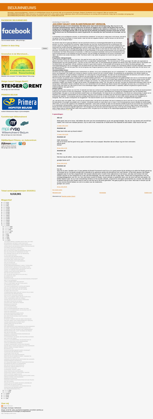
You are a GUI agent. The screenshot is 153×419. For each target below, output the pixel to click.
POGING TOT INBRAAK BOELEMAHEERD (14, 269)
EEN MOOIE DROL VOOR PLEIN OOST (14, 259)
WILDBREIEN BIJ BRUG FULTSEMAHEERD (15, 363)
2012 (4, 223)
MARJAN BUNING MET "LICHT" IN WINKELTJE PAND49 (18, 330)
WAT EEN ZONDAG (9, 381)
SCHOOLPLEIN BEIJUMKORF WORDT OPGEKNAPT (17, 350)
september (7, 231)
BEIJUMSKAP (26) (8, 277)
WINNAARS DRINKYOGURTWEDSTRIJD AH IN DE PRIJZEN (19, 380)
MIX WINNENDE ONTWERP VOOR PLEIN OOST (16, 243)
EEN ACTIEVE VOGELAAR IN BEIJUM (13, 295)
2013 (4, 222)
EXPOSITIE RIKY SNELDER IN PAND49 (14, 302)
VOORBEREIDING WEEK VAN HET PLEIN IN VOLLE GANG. (19, 292)
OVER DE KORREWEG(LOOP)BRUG (13, 342)
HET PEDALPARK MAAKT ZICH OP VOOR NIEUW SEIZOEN (19, 362)
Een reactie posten (57, 189)
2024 (4, 204)
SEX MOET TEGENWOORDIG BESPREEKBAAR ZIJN (17, 327)
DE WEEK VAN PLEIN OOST (11, 290)
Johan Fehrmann (8, 406)
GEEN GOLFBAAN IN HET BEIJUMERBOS (14, 261)
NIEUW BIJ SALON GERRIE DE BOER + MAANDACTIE (17, 356)
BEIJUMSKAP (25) (8, 317)
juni (5, 235)
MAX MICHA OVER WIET (10, 332)
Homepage (102, 192)
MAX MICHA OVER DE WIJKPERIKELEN (14, 365)
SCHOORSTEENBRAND (10, 305)
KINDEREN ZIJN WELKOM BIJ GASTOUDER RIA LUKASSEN (19, 359)
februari (6, 390)
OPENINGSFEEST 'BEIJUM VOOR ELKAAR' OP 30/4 (17, 267)
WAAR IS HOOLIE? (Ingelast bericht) (13, 374)
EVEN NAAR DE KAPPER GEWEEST (13, 384)
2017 (4, 215)
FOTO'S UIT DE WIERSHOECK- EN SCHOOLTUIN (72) (17, 385)
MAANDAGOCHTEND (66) (10, 304)
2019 (4, 212)
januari (6, 391)
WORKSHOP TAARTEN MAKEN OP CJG (14, 366)
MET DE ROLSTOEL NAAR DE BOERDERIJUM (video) (17, 250)
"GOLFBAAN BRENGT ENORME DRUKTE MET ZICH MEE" (18, 241)
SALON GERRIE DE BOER (10, 307)
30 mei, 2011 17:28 (62, 148)
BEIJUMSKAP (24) (8, 348)
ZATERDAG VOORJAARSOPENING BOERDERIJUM (17, 333)
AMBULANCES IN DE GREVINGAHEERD (14, 354)
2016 (4, 217)
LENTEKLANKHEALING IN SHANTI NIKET (14, 322)
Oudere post (148, 192)
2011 (4, 225)
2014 (4, 220)
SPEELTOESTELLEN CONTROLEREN (13, 371)
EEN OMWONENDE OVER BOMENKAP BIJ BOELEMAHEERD (19, 326)
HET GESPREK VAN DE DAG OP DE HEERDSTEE (16, 253)
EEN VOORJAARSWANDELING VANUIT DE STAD (16, 308)
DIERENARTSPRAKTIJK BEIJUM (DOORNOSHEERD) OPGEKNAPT (21, 278)
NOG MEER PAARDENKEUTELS (12, 388)
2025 (4, 202)
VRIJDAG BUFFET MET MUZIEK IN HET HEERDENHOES (18, 329)
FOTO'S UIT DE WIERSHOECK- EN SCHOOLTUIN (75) (17, 268)
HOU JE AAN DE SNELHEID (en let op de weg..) (15, 274)
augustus (6, 232)
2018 (4, 213)
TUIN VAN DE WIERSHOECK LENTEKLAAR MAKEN (17, 286)
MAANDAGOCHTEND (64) (10, 378)
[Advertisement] (10, 159)
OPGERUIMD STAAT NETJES (11, 353)
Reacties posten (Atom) (68, 196)
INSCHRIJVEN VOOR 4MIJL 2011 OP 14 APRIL (15, 289)
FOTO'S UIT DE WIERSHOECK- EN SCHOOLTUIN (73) (17, 339)
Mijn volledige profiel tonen (8, 413)
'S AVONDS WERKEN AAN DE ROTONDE (14, 258)
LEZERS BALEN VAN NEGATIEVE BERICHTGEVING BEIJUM (19, 246)
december (7, 226)
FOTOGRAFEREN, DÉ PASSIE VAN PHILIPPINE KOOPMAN (19, 336)
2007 (4, 398)
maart (6, 240)
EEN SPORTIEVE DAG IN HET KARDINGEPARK (16, 341)
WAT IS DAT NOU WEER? (10, 338)
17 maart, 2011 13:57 (62, 125)
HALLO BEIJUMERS (9, 325)
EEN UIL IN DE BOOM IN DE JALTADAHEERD (15, 287)
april (5, 238)
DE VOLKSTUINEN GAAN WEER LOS (13, 314)
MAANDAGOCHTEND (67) (10, 264)
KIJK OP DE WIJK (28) (9, 262)
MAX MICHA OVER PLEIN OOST (12, 272)
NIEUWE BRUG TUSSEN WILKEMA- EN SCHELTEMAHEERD (19, 345)
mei (5, 237)
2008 (4, 396)
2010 (4, 393)
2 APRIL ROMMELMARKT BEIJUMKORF (14, 281)
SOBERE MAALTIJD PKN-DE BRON (13, 323)
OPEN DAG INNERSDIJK (10, 311)
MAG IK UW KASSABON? (10, 280)
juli (5, 234)
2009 (4, 395)
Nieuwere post (56, 192)
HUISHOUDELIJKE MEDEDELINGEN (13, 256)
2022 (4, 207)
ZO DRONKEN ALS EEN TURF (11, 284)
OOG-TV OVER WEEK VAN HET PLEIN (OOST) (15, 283)
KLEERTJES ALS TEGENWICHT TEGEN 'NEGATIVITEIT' (18, 244)
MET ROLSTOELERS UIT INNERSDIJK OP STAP (16, 252)
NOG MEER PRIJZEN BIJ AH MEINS (13, 301)
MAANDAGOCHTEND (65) (10, 335)
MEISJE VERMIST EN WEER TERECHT (14, 347)
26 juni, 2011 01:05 (62, 163)
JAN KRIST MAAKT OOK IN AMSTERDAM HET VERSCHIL (79, 24)
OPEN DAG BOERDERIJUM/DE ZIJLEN (14, 313)
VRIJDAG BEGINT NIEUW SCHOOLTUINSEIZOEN (16, 299)
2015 (4, 218)
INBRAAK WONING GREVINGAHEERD (13, 377)
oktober (6, 229)
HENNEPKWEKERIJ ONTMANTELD (13, 360)
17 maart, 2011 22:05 (62, 134)
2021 (4, 209)
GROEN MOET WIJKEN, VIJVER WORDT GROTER (16, 372)
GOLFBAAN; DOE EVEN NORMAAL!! (13, 247)
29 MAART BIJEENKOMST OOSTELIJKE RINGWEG (17, 344)
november (7, 228)
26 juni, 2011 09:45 (62, 186)
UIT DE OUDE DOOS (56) (10, 368)
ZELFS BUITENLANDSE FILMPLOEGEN (14, 249)
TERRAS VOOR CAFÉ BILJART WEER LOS (15, 271)
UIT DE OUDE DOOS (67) (10, 255)
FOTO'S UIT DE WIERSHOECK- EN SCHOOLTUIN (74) (17, 310)
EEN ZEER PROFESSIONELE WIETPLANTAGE (15, 316)
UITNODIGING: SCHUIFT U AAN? (12, 369)
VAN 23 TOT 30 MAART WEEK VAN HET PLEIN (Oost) (17, 296)
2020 (4, 210)
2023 (4, 205)
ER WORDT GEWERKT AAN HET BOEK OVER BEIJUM (17, 319)
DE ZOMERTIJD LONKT (10, 275)
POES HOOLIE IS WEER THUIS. (12, 357)
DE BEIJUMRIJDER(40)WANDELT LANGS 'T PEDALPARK (18, 265)
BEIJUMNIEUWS (22, 8)
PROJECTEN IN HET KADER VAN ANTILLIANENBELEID (18, 383)
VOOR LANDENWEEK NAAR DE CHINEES (14, 298)
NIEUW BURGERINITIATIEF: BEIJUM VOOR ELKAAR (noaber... (19, 375)
